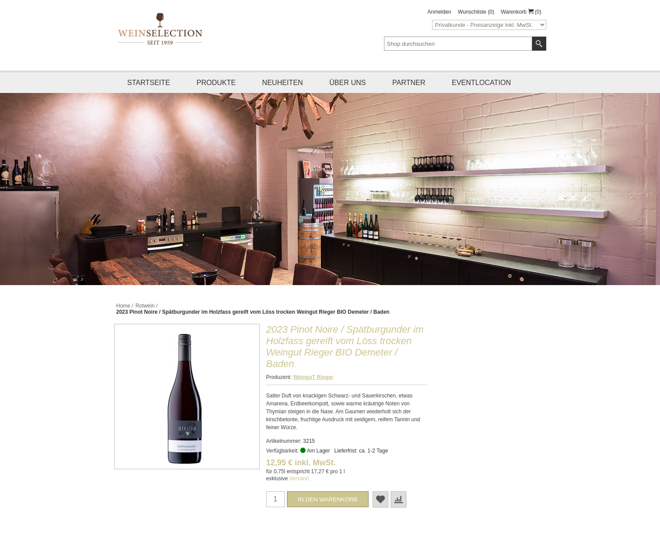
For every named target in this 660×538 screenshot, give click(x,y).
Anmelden (439, 12)
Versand (299, 478)
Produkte (216, 82)
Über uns (347, 82)
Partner (408, 82)
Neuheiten (282, 82)
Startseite (148, 82)
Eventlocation (481, 82)
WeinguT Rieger (313, 377)
